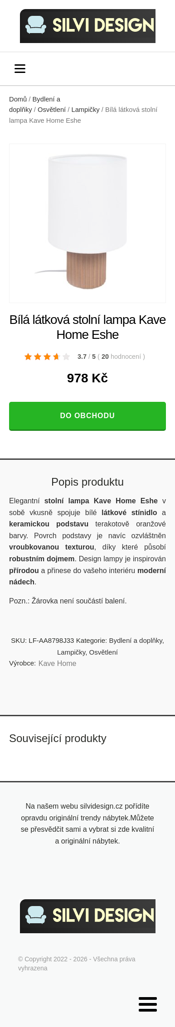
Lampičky (85, 109)
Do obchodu (87, 415)
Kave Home (58, 663)
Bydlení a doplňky (135, 640)
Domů (18, 99)
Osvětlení (52, 109)
